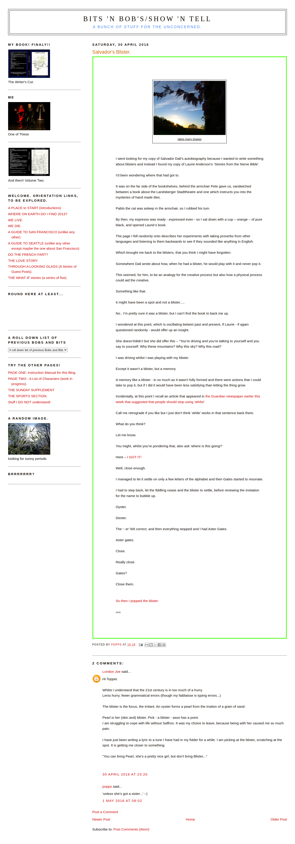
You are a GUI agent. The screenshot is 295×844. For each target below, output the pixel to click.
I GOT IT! (134, 457)
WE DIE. (14, 226)
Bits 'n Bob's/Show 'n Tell (147, 19)
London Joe (112, 671)
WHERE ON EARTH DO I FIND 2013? (37, 214)
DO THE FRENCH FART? (28, 254)
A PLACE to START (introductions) (34, 208)
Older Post (279, 819)
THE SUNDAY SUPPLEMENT (31, 390)
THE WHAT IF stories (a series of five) (37, 278)
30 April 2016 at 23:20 (125, 774)
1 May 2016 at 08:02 (122, 801)
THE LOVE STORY (23, 260)
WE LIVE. (15, 220)
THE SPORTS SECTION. (27, 396)
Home (190, 819)
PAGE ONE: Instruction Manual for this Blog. (42, 372)
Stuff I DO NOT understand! (29, 402)
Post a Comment (105, 812)
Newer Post (101, 819)
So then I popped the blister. (137, 601)
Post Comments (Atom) (131, 829)
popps (107, 786)
